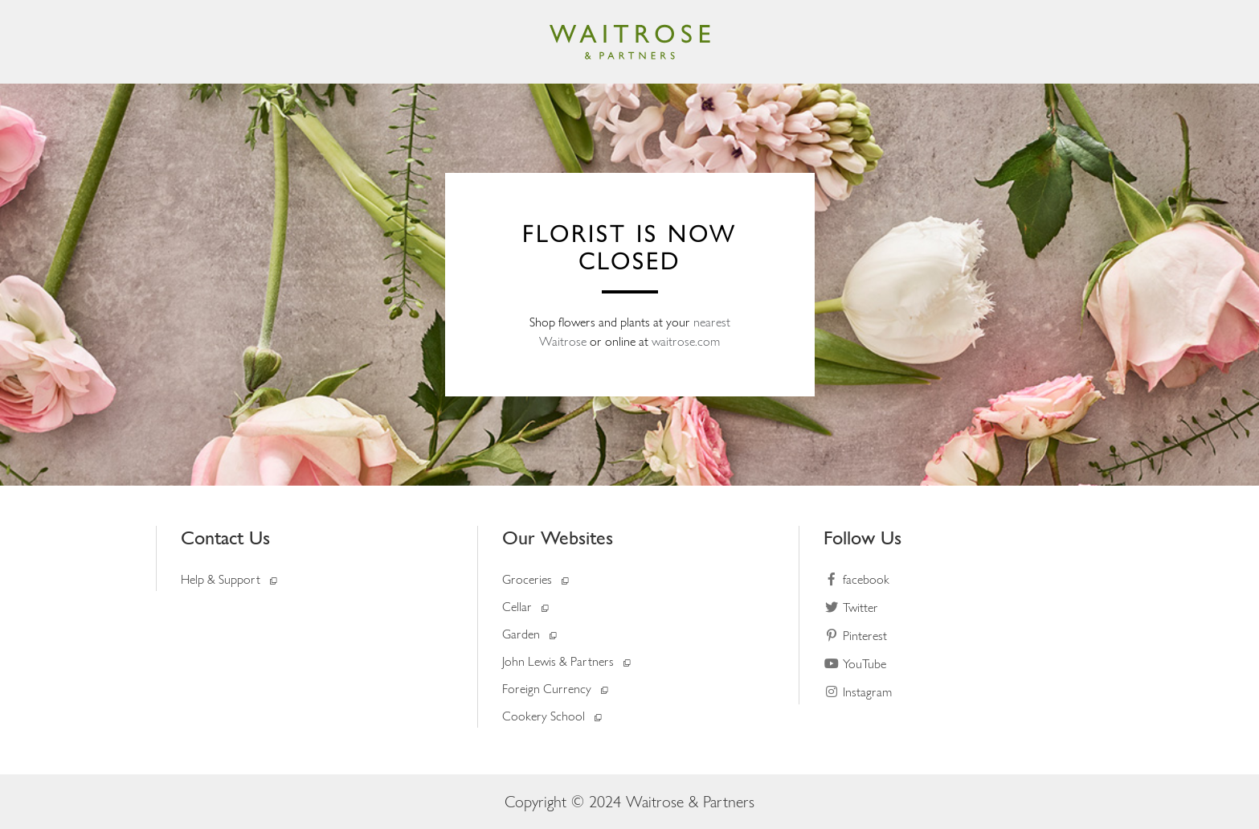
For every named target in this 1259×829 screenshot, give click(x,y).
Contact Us (225, 537)
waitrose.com (686, 341)
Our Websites (557, 537)
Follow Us (862, 537)
